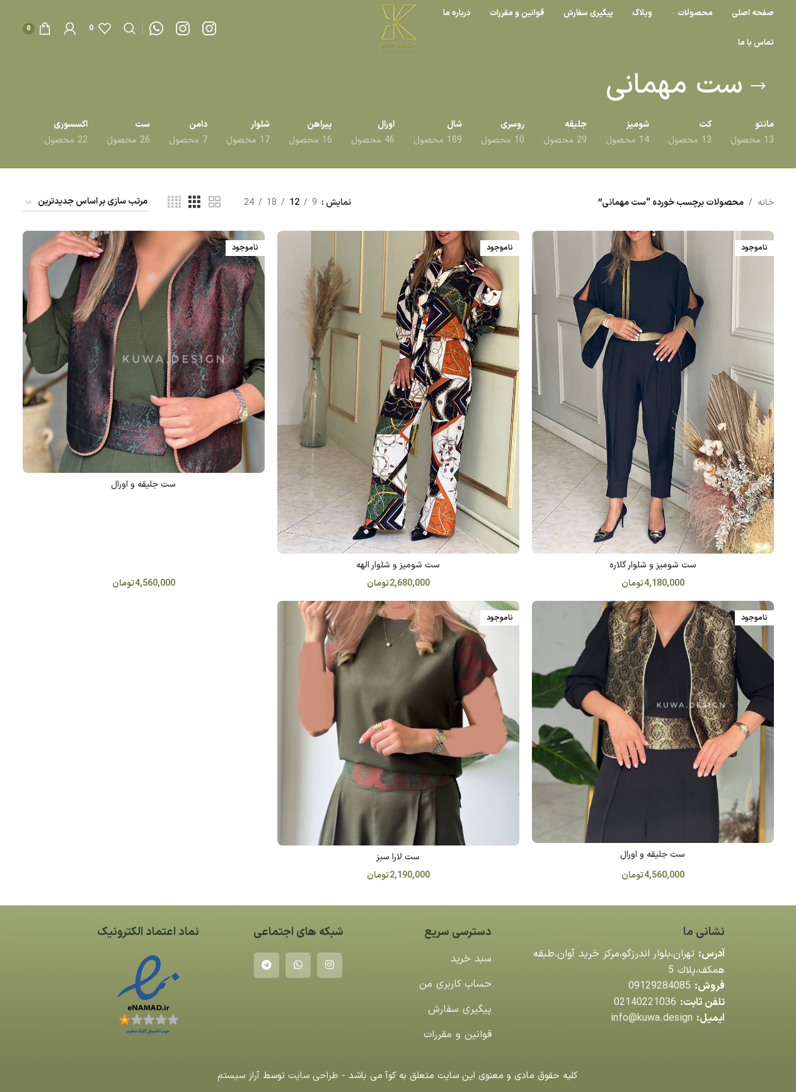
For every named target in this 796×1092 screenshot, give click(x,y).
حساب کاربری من (455, 984)
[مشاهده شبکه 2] (215, 202)
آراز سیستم (238, 1076)
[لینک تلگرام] (266, 965)
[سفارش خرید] (86, 203)
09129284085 (659, 986)
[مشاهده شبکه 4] (174, 202)
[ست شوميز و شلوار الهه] (398, 392)
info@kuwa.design (652, 1018)
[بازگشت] (758, 86)
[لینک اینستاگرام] (329, 965)
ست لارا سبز (398, 857)
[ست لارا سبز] (398, 723)
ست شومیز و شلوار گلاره (652, 565)
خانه (766, 202)
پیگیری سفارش (460, 1009)
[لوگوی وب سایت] (397, 28)
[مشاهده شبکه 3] (194, 202)
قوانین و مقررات (458, 1034)
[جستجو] (129, 28)
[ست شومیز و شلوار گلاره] (653, 392)
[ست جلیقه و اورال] (144, 352)
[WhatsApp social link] (298, 965)
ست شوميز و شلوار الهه (398, 565)
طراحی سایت (313, 1076)
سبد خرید (471, 959)
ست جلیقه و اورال (143, 484)
